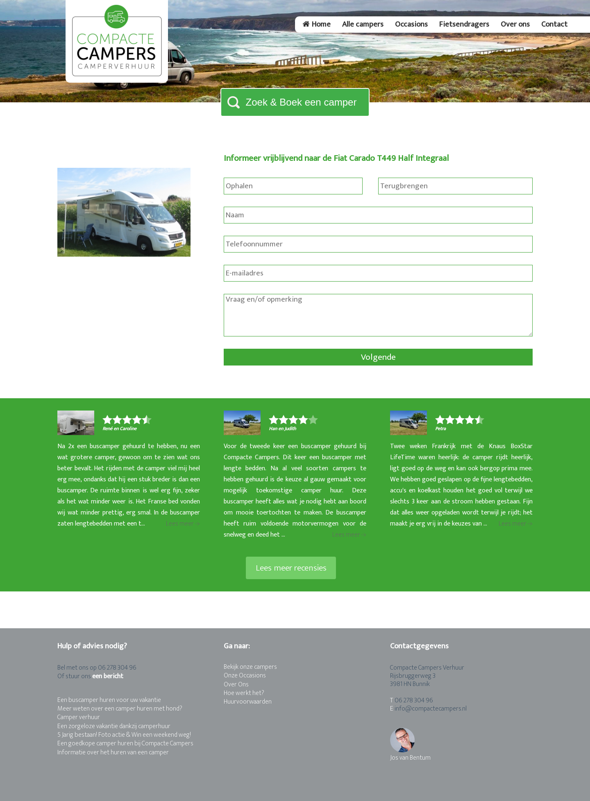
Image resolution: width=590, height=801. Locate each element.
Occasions (411, 24)
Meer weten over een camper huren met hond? (119, 708)
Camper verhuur (78, 717)
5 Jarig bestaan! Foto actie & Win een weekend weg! (124, 734)
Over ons (515, 24)
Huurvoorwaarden (248, 701)
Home (316, 24)
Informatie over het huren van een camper (113, 752)
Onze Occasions (245, 675)
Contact (554, 24)
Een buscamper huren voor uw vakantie (109, 700)
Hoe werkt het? (244, 693)
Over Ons (236, 684)
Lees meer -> (183, 523)
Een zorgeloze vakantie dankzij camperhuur (113, 726)
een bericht (107, 676)
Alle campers (363, 24)
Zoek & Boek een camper (301, 102)
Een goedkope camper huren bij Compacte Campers (125, 743)
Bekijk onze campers (250, 666)
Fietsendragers (464, 24)
